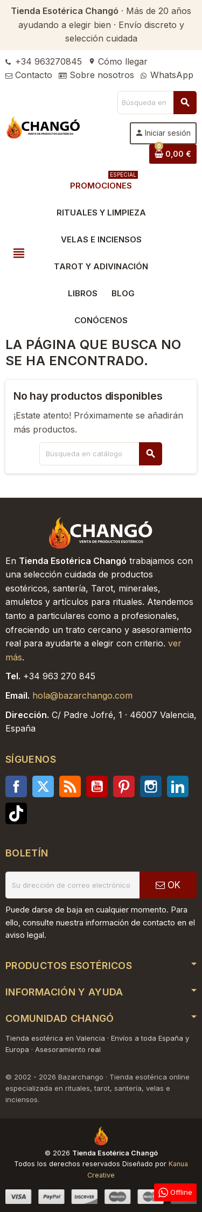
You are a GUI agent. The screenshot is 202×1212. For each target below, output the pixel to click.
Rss (70, 786)
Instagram (151, 786)
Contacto (28, 74)
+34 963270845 (43, 61)
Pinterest (124, 786)
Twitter (43, 786)
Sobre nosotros (96, 74)
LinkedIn (178, 786)
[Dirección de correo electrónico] (72, 885)
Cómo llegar (118, 61)
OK (168, 885)
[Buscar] (156, 102)
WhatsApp (167, 74)
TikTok (16, 813)
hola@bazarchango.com (82, 695)
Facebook (16, 786)
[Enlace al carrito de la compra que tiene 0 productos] (173, 154)
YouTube (97, 786)
